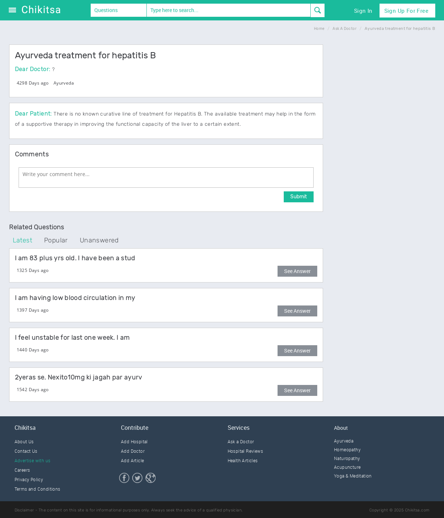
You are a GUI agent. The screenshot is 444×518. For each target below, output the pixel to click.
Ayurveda (64, 83)
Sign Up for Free (406, 10)
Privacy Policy (29, 479)
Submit (298, 197)
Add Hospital (134, 441)
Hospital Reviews (245, 451)
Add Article (132, 460)
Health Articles (243, 460)
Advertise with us (33, 460)
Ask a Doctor (241, 441)
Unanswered (99, 240)
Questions (106, 10)
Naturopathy (347, 458)
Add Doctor (133, 451)
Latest (22, 240)
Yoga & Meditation (353, 476)
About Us (24, 441)
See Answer (297, 271)
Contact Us (26, 451)
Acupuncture (347, 467)
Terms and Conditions (37, 489)
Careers (22, 470)
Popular (56, 240)
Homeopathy (347, 449)
